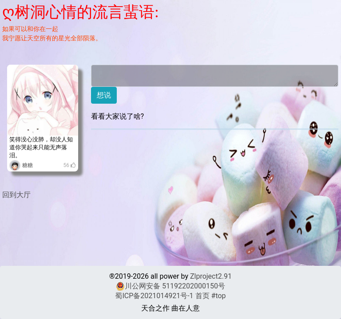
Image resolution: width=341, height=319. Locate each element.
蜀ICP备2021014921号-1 (154, 296)
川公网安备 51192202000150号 (170, 286)
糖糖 (27, 165)
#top (218, 296)
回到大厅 (16, 195)
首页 (202, 296)
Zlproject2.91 (211, 276)
